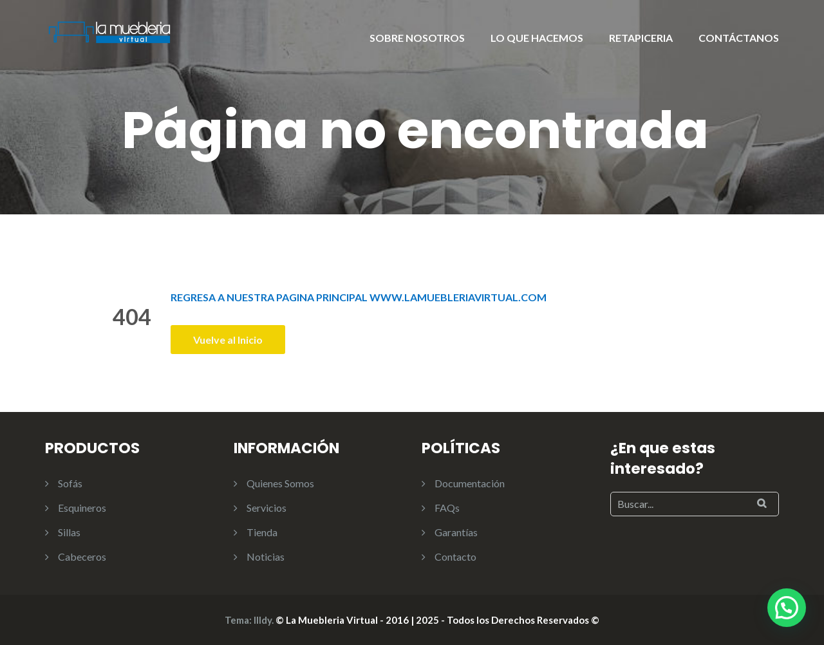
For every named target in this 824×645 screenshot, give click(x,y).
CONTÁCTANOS (738, 38)
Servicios (266, 507)
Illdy (263, 620)
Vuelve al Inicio (228, 339)
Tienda (262, 532)
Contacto (455, 556)
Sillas (69, 532)
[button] (786, 607)
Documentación (470, 483)
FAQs (447, 507)
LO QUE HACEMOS (537, 38)
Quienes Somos (280, 483)
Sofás (70, 483)
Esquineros (82, 507)
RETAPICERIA (641, 38)
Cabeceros (82, 556)
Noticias (266, 556)
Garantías (456, 532)
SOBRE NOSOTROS (417, 38)
